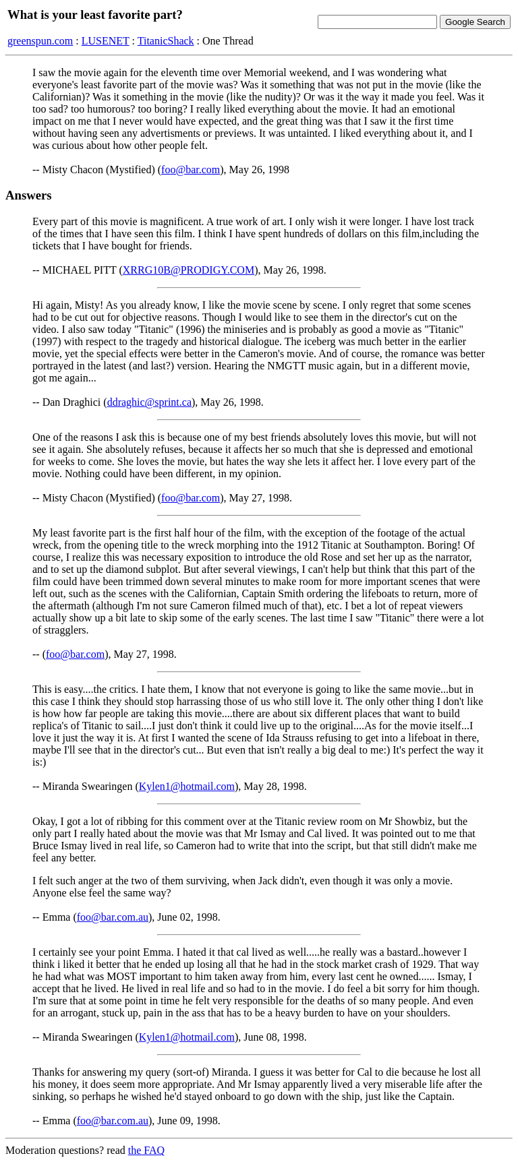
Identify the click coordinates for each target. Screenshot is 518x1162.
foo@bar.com (190, 169)
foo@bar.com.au (112, 917)
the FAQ (146, 1150)
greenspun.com (40, 41)
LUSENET (106, 41)
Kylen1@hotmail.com (187, 786)
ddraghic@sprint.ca (149, 402)
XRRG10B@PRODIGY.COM (188, 270)
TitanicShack (166, 41)
